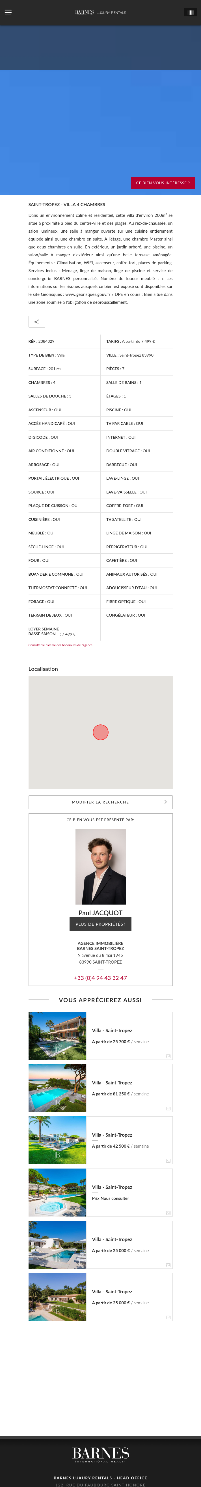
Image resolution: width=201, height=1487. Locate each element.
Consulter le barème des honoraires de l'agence (60, 645)
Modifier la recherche (100, 802)
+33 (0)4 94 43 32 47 (100, 977)
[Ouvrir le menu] (8, 12)
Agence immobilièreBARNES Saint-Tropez (100, 946)
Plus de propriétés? (100, 924)
